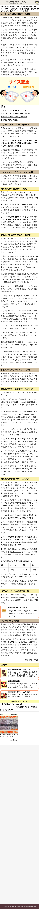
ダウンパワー (16, 552)
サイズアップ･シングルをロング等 (14, 117)
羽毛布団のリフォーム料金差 (19, 692)
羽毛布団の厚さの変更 (9, 120)
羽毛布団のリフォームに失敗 (12, 704)
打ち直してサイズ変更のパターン (13, 110)
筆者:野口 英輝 (31, 660)
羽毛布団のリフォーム (9, 69)
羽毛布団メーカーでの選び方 (19, 670)
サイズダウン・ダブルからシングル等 (15, 113)
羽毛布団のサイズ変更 (16, 2)
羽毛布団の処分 (14, 681)
